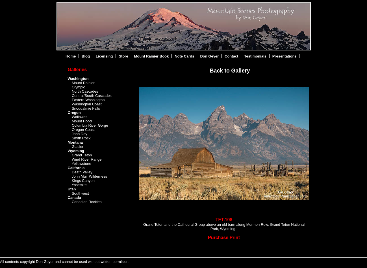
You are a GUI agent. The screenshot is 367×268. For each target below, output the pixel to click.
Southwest (80, 193)
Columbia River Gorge (90, 125)
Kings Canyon (83, 180)
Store (123, 56)
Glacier (77, 146)
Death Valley (82, 172)
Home (71, 56)
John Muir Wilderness (89, 176)
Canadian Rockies (87, 202)
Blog (86, 56)
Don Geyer (209, 56)
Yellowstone (81, 163)
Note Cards (184, 56)
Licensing (104, 56)
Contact (231, 56)
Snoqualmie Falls (86, 108)
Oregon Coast (83, 129)
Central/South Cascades (92, 95)
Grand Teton (82, 155)
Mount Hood (82, 121)
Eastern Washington (88, 100)
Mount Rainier (83, 83)
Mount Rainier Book (151, 56)
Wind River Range (87, 159)
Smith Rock (81, 138)
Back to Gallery (230, 70)
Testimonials (255, 56)
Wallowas (79, 117)
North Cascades (85, 91)
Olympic (78, 87)
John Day (79, 134)
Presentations (284, 56)
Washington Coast (87, 104)
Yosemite (79, 185)
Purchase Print (224, 237)
